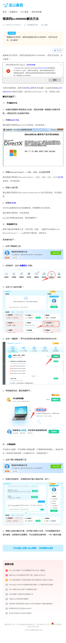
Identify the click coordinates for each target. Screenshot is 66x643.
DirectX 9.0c (14, 120)
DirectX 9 (8, 92)
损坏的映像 (31, 65)
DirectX (58, 88)
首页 (5, 12)
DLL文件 (31, 88)
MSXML (13, 203)
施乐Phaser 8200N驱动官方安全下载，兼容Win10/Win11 (27, 575)
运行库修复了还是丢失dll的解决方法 (21, 594)
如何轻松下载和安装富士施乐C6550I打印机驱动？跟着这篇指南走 (31, 604)
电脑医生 (14, 12)
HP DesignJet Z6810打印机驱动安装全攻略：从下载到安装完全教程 (31, 585)
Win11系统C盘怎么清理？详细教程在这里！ (23, 589)
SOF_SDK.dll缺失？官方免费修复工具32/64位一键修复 (27, 570)
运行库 (60, 177)
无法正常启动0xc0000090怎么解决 (20, 613)
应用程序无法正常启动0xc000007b (20, 608)
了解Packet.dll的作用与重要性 (19, 599)
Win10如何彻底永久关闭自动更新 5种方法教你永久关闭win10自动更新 (32, 580)
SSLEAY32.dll (42, 68)
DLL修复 (25, 12)
